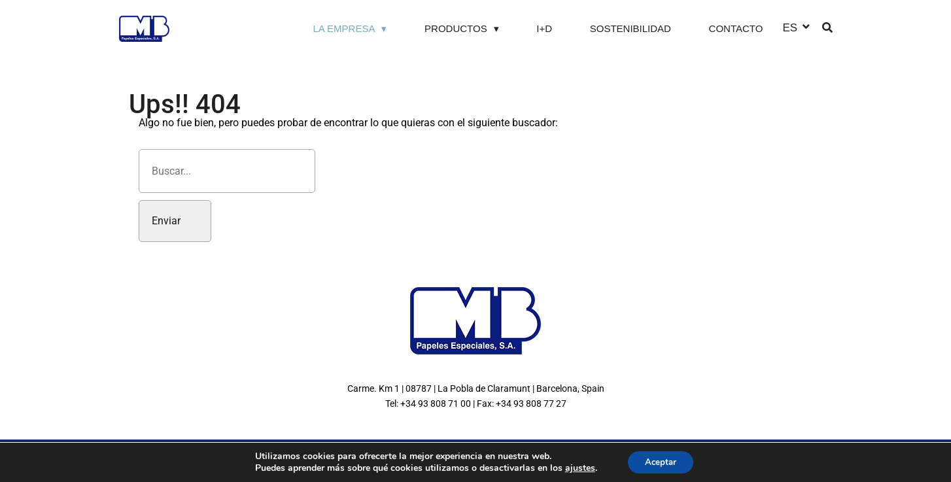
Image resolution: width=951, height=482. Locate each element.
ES (789, 27)
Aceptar (660, 461)
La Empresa (344, 28)
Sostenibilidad (630, 28)
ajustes (577, 467)
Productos (455, 28)
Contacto (736, 28)
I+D (544, 28)
